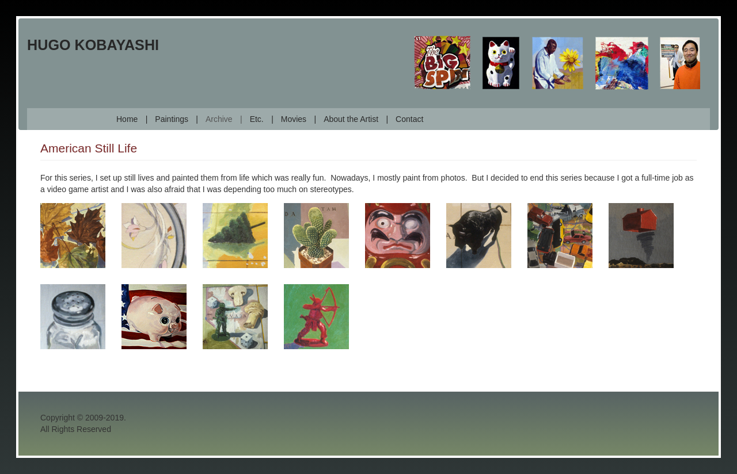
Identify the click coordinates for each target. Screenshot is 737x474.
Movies (293, 119)
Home (127, 119)
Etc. (257, 119)
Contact (409, 119)
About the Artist (351, 119)
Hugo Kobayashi (93, 45)
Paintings (171, 119)
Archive (219, 119)
